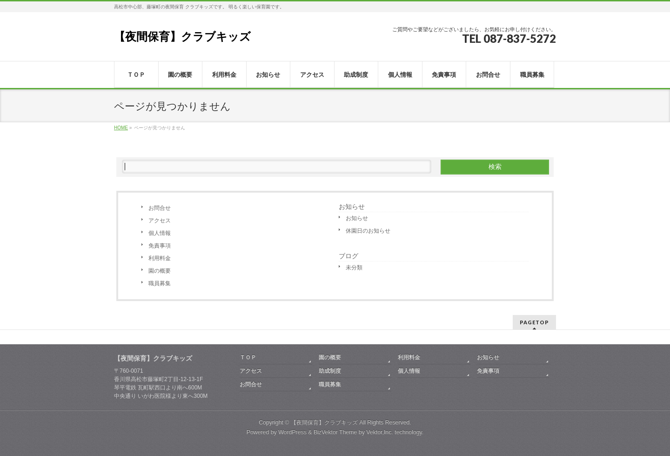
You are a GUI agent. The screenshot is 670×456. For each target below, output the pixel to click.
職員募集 (159, 283)
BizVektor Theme (335, 432)
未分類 (354, 267)
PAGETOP (534, 322)
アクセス (159, 220)
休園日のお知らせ (368, 231)
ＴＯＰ (248, 357)
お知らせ (352, 206)
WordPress (292, 432)
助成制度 (330, 371)
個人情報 (159, 233)
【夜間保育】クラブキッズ (182, 36)
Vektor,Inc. (379, 432)
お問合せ (159, 208)
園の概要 (159, 271)
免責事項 (159, 245)
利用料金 (159, 258)
